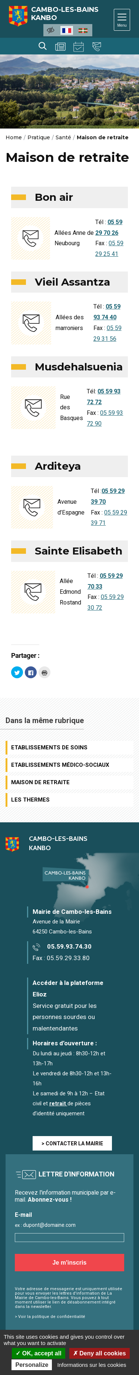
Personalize (31, 1365)
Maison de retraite (40, 782)
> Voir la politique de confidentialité (50, 1317)
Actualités (60, 46)
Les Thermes (30, 800)
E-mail (23, 1215)
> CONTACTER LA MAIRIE (72, 1144)
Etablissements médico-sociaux (60, 765)
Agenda (78, 46)
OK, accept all (38, 1353)
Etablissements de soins (49, 747)
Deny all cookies (99, 1353)
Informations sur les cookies (91, 1365)
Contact (96, 46)
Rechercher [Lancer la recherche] (42, 45)
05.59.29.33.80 (68, 958)
